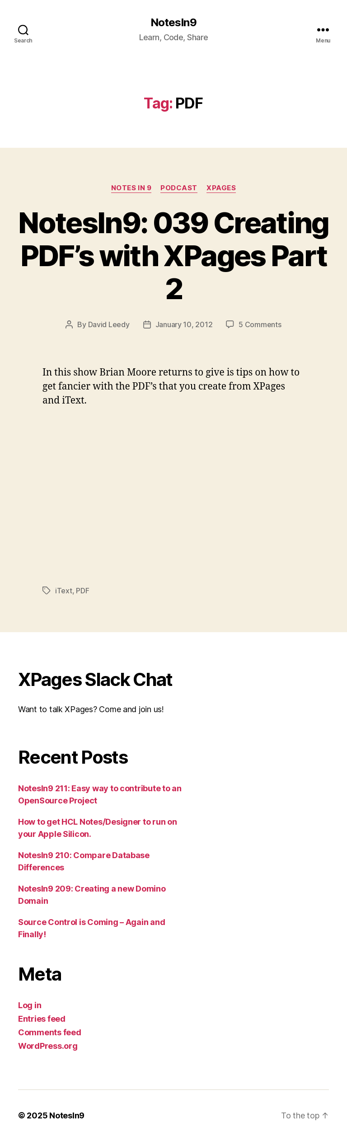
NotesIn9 (173, 22)
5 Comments (260, 324)
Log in (29, 1005)
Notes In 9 (131, 188)
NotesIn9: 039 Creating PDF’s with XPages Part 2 (173, 255)
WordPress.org (48, 1046)
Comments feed (49, 1032)
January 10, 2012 (184, 324)
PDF (82, 590)
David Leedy (109, 324)
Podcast (178, 188)
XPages (221, 188)
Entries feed (42, 1019)
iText (63, 590)
